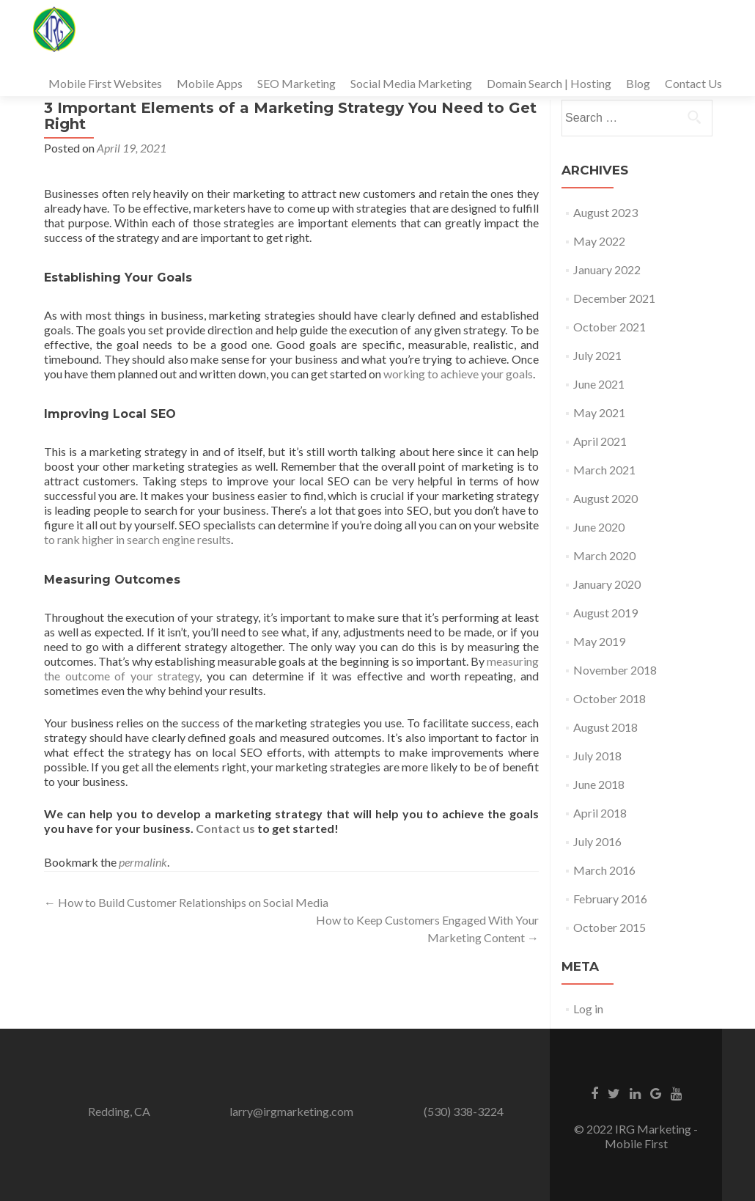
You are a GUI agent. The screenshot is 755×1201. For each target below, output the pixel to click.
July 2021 (597, 355)
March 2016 (604, 870)
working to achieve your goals (458, 374)
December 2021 (614, 298)
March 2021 (604, 470)
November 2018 (615, 670)
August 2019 (605, 613)
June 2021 (599, 384)
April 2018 (600, 813)
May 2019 (599, 641)
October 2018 (609, 698)
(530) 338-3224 (464, 1111)
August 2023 (605, 212)
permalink (143, 862)
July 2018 (597, 756)
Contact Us (693, 83)
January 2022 (607, 269)
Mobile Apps (210, 83)
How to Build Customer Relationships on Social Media (186, 902)
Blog (638, 83)
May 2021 (599, 412)
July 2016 (597, 841)
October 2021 (609, 327)
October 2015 (609, 927)
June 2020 (599, 527)
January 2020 (607, 584)
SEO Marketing (296, 83)
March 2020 (604, 555)
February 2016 (610, 899)
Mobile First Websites (105, 83)
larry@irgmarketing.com (291, 1111)
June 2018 (599, 784)
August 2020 (605, 498)
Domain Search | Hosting (549, 83)
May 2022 (599, 241)
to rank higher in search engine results (137, 539)
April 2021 (600, 441)
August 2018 (605, 727)
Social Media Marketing (411, 83)
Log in (588, 1008)
